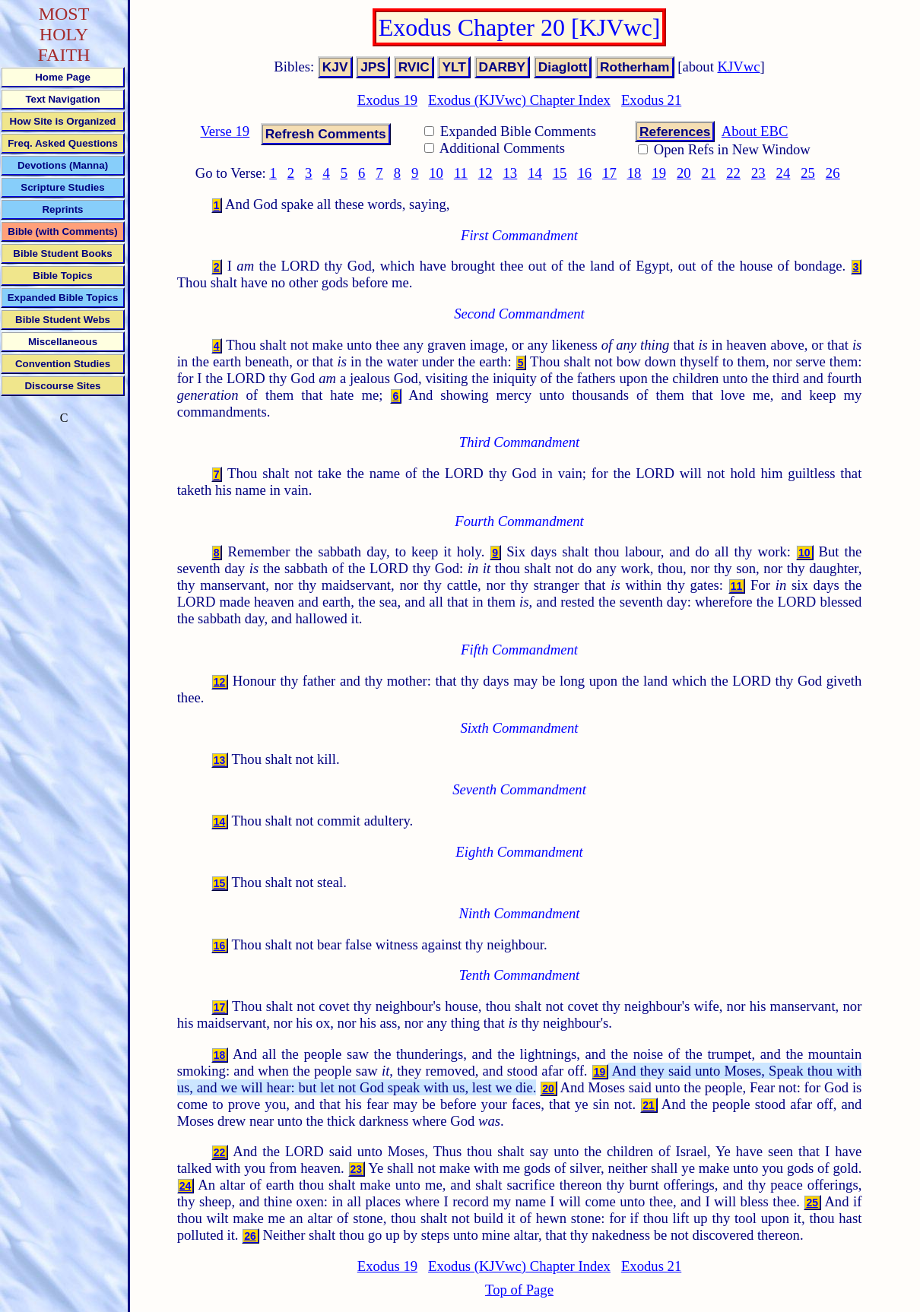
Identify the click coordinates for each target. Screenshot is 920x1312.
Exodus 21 (651, 100)
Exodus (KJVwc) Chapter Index (519, 100)
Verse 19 (224, 131)
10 (436, 173)
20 (684, 173)
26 (833, 173)
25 (808, 173)
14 (535, 173)
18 (634, 173)
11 (461, 173)
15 (560, 173)
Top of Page (519, 1290)
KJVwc (739, 66)
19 (659, 173)
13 (510, 173)
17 (609, 173)
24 (783, 173)
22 (733, 173)
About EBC (755, 131)
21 (709, 173)
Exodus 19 (387, 100)
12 (485, 173)
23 (758, 173)
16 (584, 173)
